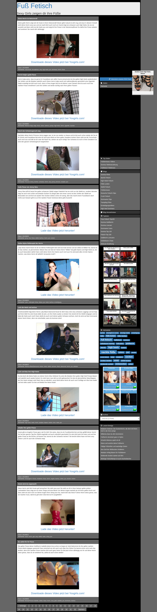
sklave (40, 302)
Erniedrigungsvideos (107, 205)
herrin (59, 69)
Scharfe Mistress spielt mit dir (110, 440)
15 (82, 606)
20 (23, 609)
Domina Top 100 (106, 231)
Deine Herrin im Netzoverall (27, 18)
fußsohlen (120, 343)
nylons (121, 352)
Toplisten (105, 216)
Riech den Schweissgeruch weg (29, 131)
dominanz (54, 69)
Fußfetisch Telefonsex (108, 168)
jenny (53, 182)
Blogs (104, 171)
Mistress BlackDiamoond (32, 366)
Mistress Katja (29, 125)
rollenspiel (31, 302)
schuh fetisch (104, 357)
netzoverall (28, 69)
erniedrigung (57, 302)
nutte (57, 422)
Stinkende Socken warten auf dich (112, 455)
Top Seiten (105, 158)
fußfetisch (117, 340)
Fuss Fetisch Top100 (108, 219)
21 (27, 609)
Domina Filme (105, 174)
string (47, 536)
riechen (36, 182)
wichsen (54, 366)
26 (49, 609)
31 (71, 609)
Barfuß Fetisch (105, 178)
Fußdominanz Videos (108, 161)
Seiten (104, 83)
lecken (41, 366)
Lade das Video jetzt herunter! (58, 230)
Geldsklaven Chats (107, 241)
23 (36, 609)
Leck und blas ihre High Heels (28, 372)
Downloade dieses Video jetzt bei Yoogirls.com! (58, 62)
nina (30, 238)
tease (26, 536)
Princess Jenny (29, 182)
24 (40, 609)
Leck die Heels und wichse (27, 307)
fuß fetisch (106, 340)
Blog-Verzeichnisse (108, 212)
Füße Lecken (105, 184)
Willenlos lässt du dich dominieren (112, 434)
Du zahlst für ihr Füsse (26, 542)
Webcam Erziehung (107, 244)
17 (91, 606)
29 (62, 609)
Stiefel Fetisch (105, 187)
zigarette (67, 125)
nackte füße (108, 352)
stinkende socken (107, 364)
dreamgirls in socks (112, 333)
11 (65, 606)
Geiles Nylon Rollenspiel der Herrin (30, 243)
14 (78, 606)
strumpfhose (35, 69)
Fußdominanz (105, 190)
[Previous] (22, 606)
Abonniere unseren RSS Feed (120, 79)
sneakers (119, 357)
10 (61, 606)
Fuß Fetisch (34, 5)
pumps (52, 125)
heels (47, 302)
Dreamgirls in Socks (30, 478)
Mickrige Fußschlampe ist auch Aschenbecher (116, 459)
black (58, 366)
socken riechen (106, 360)
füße (102, 336)
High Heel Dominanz (107, 208)
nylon (26, 302)
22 (32, 609)
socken (53, 238)
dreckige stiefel (125, 333)
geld (55, 600)
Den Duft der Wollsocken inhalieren (112, 449)
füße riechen (122, 336)
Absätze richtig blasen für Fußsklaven (113, 452)
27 (53, 609)
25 (45, 609)
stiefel (37, 238)
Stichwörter (106, 330)
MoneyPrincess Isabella (31, 600)
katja (35, 125)
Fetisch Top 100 (106, 234)
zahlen (41, 600)
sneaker (63, 182)
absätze (75, 366)
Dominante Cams (106, 228)
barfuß (102, 333)
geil (34, 536)
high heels (45, 69)
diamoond (63, 366)
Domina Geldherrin (107, 222)
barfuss (47, 125)
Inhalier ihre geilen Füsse (27, 428)
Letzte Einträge (107, 426)
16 (86, 606)
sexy (40, 69)
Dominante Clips (106, 199)
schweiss (41, 182)
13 (74, 606)
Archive (104, 415)
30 (66, 609)
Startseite (104, 86)
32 (75, 609)
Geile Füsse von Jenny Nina (28, 187)
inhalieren (39, 478)
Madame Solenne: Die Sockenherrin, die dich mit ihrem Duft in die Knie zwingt (119, 430)
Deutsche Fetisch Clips (108, 193)
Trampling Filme (106, 202)
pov (50, 69)
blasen (46, 422)
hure (54, 422)
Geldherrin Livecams (107, 238)
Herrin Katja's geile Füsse (27, 75)
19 (19, 609)
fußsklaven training (107, 343)
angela (53, 478)
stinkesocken (120, 364)
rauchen (72, 125)
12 (69, 606)
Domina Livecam (106, 225)
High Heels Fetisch (107, 181)
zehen (42, 125)
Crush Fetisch (105, 196)
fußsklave (126, 340)
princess (58, 182)
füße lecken (110, 336)
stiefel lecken (125, 360)
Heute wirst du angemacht (27, 484)
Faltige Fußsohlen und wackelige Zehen (114, 446)
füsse (63, 69)
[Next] (82, 609)
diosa (36, 302)
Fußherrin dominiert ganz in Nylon (112, 437)
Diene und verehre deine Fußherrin (112, 443)
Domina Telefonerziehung (109, 165)
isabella (59, 600)
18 (95, 606)
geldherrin (130, 343)
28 (58, 609)
